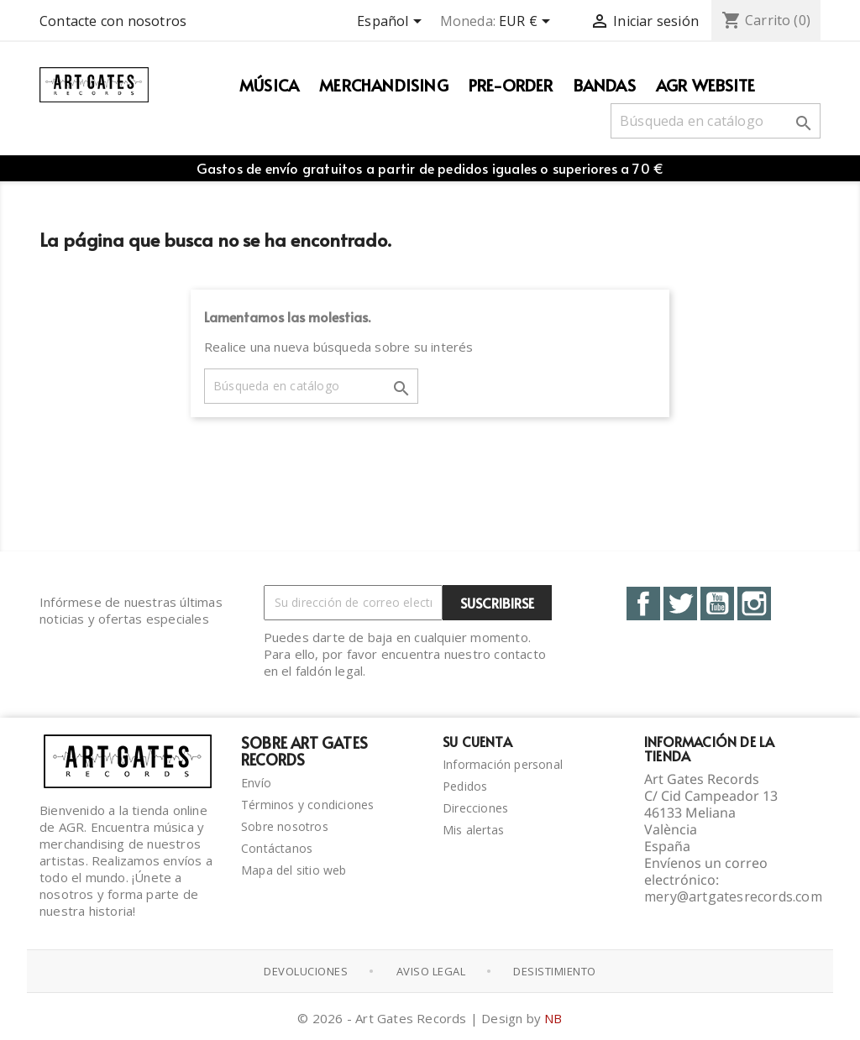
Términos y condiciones (307, 805)
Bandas (605, 85)
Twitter (680, 603)
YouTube (717, 603)
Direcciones (475, 808)
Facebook (643, 603)
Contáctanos (276, 848)
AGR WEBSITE (705, 85)
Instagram (754, 603)
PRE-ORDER (511, 85)
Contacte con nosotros (112, 21)
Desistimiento (554, 971)
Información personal (503, 764)
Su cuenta (477, 741)
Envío (256, 783)
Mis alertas (473, 830)
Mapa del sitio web (294, 870)
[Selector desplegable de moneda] (527, 23)
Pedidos (465, 786)
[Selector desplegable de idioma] (392, 23)
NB (553, 1018)
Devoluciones (306, 971)
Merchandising (383, 85)
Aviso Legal (431, 971)
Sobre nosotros (284, 826)
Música (269, 85)
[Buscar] (716, 120)
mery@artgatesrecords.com (733, 896)
